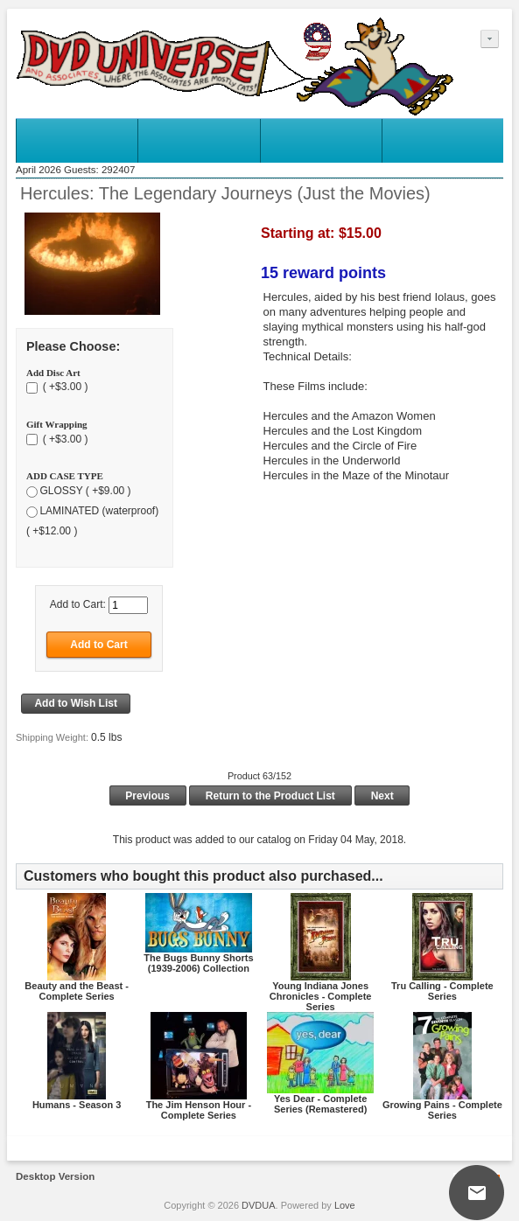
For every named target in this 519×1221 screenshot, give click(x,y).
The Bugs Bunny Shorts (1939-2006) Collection (198, 962)
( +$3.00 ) (63, 387)
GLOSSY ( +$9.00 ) (84, 491)
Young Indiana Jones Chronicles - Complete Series (321, 996)
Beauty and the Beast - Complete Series (77, 990)
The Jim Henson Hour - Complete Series (198, 1109)
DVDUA (259, 1205)
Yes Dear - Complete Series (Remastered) (320, 1103)
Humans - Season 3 (76, 1104)
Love (344, 1205)
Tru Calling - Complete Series (442, 990)
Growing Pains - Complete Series (442, 1109)
